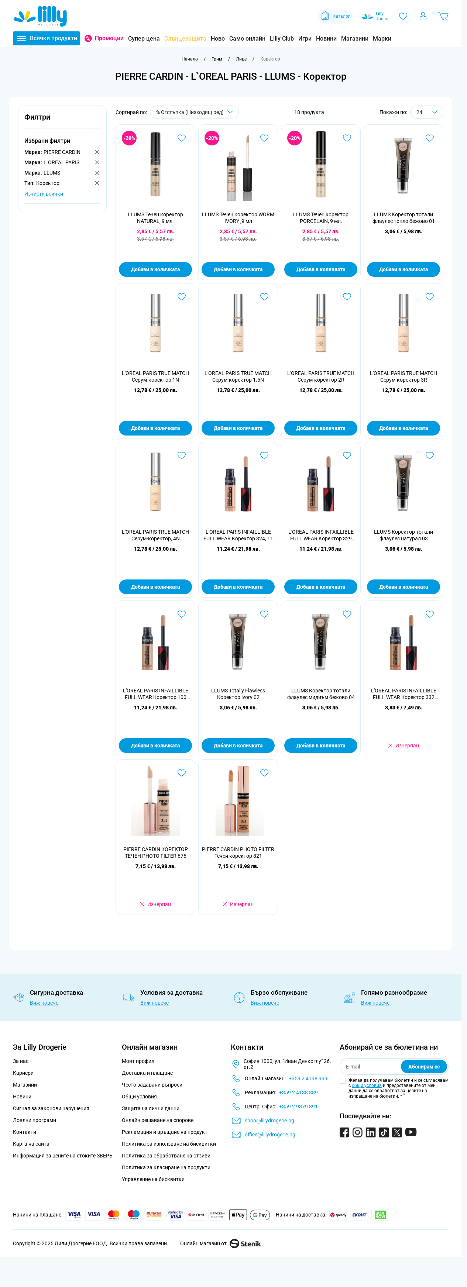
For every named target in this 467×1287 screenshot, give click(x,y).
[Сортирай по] (194, 112)
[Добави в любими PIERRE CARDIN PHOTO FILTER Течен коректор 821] (264, 772)
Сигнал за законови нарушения (51, 1108)
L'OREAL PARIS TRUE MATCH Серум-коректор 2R (320, 376)
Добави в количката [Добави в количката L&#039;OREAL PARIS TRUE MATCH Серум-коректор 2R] (320, 428)
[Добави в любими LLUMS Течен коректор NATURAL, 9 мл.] (181, 138)
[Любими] (403, 16)
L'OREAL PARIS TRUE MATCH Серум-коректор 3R (403, 376)
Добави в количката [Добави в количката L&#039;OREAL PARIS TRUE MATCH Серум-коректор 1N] (155, 428)
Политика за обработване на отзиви (166, 1156)
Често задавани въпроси (152, 1085)
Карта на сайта (31, 1144)
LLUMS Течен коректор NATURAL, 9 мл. (155, 217)
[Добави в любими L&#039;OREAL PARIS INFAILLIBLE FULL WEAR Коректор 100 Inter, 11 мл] (181, 614)
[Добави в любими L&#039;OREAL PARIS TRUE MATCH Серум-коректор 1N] (181, 296)
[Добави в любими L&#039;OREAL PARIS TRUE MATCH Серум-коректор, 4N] (181, 455)
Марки (382, 38)
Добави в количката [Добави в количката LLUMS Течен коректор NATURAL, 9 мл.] (155, 269)
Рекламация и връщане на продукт (165, 1132)
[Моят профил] (423, 16)
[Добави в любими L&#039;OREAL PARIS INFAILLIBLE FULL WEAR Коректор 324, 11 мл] (264, 455)
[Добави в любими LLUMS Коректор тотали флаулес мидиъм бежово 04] (347, 614)
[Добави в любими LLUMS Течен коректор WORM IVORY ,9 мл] (264, 138)
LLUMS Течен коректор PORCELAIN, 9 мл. (320, 217)
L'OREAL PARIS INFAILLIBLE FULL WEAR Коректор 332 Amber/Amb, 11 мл (403, 694)
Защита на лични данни (150, 1108)
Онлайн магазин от (220, 1243)
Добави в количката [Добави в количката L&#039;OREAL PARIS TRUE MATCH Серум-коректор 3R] (403, 428)
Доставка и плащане (147, 1073)
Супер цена (144, 38)
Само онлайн (247, 38)
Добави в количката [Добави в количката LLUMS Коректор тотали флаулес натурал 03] (403, 587)
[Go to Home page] (40, 16)
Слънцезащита (185, 38)
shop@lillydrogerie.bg (269, 1120)
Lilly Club (282, 38)
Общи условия (139, 1097)
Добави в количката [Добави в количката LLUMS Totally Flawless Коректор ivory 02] (238, 746)
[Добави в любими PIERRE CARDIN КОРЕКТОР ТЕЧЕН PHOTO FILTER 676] (181, 772)
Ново (218, 38)
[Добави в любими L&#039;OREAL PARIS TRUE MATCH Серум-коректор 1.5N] (264, 296)
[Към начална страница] (190, 59)
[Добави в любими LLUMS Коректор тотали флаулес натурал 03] (429, 455)
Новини (326, 38)
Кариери (23, 1073)
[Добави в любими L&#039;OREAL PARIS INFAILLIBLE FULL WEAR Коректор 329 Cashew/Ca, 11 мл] (347, 455)
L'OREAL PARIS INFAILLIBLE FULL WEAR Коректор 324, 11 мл (238, 535)
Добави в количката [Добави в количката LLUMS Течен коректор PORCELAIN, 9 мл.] (320, 269)
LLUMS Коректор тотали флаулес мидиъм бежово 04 (321, 694)
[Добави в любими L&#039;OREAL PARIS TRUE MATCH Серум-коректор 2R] (347, 296)
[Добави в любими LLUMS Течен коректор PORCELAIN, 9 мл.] (347, 138)
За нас (20, 1061)
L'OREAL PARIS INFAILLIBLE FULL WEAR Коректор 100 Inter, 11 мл (155, 694)
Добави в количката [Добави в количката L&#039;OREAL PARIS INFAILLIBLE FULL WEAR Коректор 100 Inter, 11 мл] (155, 746)
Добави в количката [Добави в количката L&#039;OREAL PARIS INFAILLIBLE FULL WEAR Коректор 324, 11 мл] (238, 587)
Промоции (109, 38)
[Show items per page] (426, 112)
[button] (62, 121)
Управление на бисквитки (153, 1179)
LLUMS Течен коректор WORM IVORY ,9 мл (238, 217)
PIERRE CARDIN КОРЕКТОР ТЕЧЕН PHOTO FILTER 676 (155, 852)
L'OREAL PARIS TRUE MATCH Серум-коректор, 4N (155, 535)
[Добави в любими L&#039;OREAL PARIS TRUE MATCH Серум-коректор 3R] (429, 296)
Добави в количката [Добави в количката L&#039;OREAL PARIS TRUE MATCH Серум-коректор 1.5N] (238, 428)
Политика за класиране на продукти (166, 1167)
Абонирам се (424, 1067)
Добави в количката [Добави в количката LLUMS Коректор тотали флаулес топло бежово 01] (403, 269)
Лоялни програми (34, 1120)
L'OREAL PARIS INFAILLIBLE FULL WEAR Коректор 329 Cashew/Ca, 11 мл (321, 535)
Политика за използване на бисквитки (169, 1144)
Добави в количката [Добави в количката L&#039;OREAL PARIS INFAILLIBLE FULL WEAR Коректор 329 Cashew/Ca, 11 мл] (320, 587)
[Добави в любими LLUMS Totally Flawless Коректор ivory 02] (264, 614)
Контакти (24, 1132)
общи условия (367, 1085)
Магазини (354, 38)
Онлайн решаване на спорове (157, 1120)
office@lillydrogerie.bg (270, 1135)
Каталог (335, 16)
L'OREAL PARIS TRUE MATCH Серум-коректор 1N (155, 376)
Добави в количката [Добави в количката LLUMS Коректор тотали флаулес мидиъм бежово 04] (320, 746)
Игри (305, 38)
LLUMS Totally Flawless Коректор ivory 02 (238, 694)
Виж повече (44, 1003)
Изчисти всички (43, 194)
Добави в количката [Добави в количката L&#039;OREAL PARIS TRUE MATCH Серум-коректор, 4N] (155, 587)
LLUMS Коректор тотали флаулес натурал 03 (403, 535)
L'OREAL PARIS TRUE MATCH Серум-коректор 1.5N (238, 376)
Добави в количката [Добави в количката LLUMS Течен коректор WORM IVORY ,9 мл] (238, 269)
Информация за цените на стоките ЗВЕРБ (63, 1156)
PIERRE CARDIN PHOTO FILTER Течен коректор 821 (238, 852)
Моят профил (138, 1061)
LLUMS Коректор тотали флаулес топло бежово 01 (403, 217)
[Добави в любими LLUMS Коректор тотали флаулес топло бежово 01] (429, 138)
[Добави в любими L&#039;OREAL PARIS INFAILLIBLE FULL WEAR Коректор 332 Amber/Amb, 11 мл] (429, 614)
